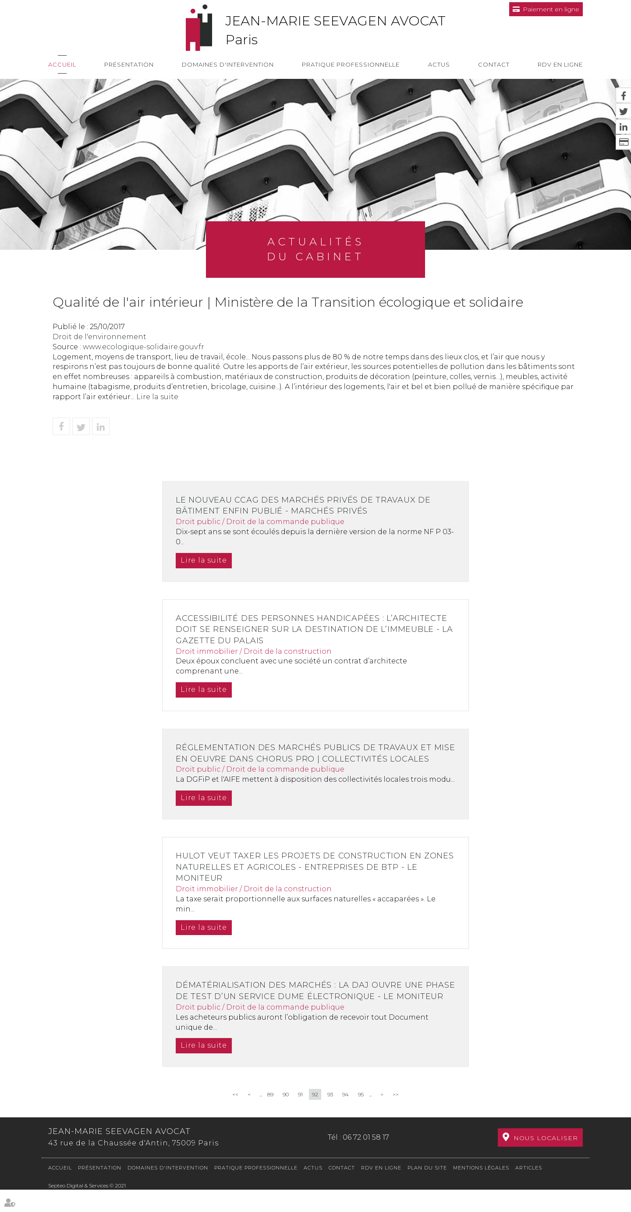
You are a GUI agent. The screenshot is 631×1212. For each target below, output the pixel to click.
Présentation (129, 64)
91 (300, 1117)
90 (286, 1117)
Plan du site (427, 1190)
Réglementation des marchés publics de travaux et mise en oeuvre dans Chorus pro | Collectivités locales (306, 759)
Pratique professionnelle (351, 64)
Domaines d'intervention (228, 64)
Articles (528, 1190)
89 (270, 1117)
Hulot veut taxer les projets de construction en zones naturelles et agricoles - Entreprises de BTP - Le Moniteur (315, 878)
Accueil (62, 64)
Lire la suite (157, 397)
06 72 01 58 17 (366, 1159)
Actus (439, 64)
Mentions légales (481, 1190)
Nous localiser (546, 1160)
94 (345, 1117)
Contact (494, 64)
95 (361, 1117)
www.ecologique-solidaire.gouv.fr (143, 347)
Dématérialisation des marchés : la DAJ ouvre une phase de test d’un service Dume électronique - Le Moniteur (303, 1008)
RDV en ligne (560, 64)
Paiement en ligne (551, 9)
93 (330, 1117)
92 (315, 1117)
